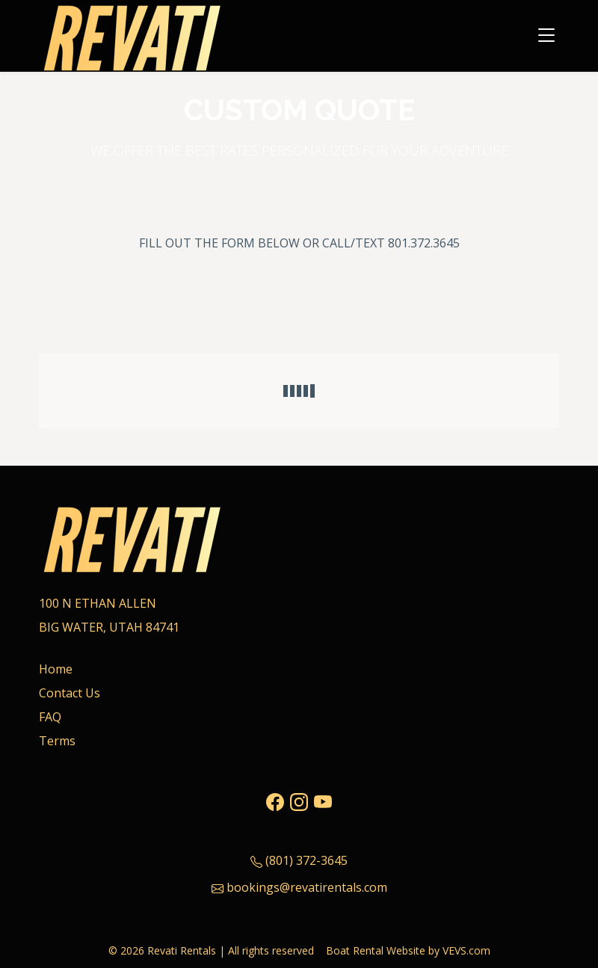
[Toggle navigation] (546, 36)
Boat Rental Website (375, 950)
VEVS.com (466, 950)
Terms (57, 741)
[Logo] (132, 34)
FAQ (50, 717)
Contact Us (69, 693)
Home (56, 669)
